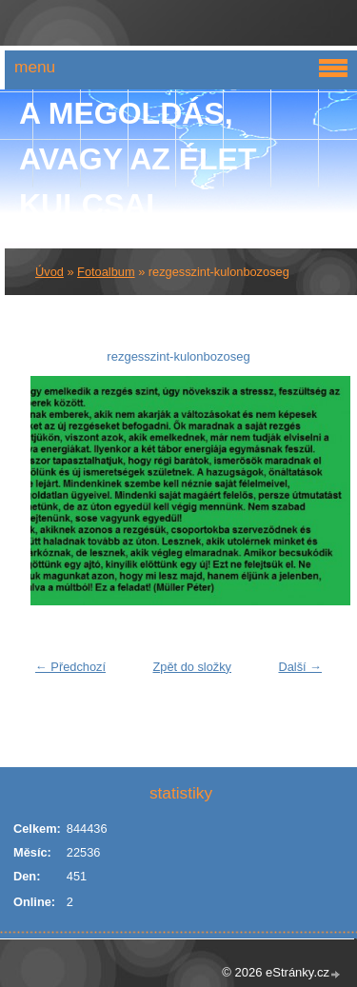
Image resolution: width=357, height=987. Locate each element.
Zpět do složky (191, 667)
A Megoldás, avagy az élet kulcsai (138, 159)
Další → (300, 667)
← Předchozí (70, 667)
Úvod (49, 272)
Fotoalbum (105, 272)
